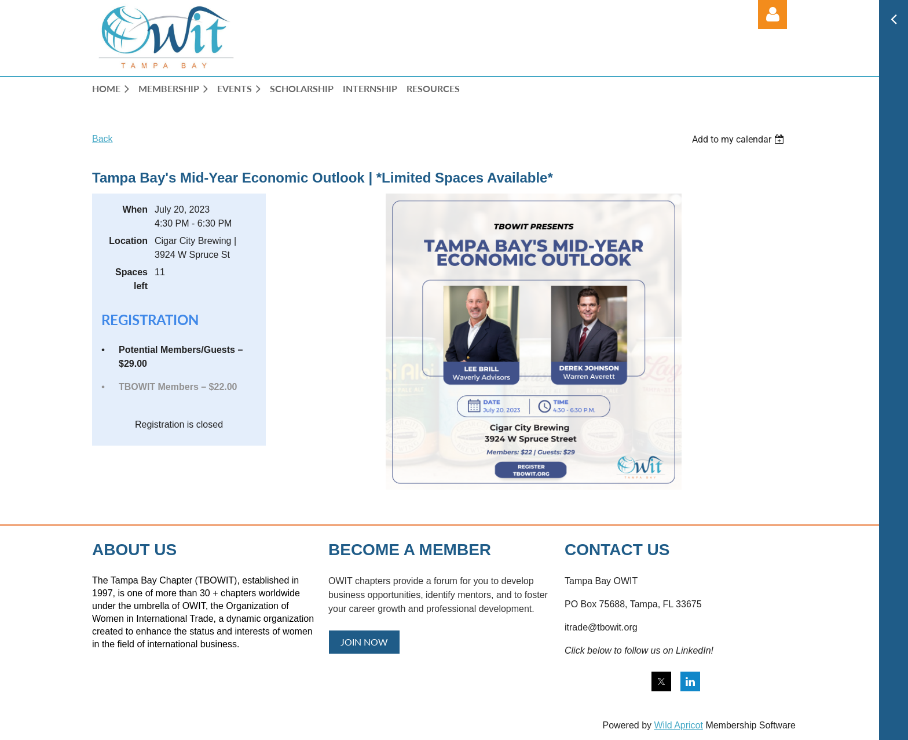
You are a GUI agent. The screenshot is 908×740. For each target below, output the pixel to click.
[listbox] (739, 139)
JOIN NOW (364, 641)
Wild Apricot (678, 725)
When (135, 209)
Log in (772, 14)
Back (102, 139)
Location (128, 241)
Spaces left (131, 279)
